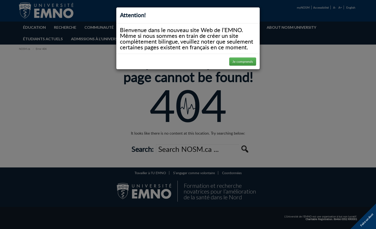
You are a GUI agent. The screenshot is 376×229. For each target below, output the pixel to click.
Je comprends (242, 61)
